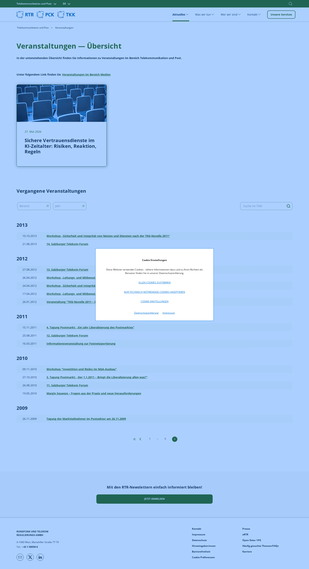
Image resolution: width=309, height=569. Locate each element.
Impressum (169, 313)
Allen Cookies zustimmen (155, 282)
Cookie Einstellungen (154, 301)
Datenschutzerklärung (146, 313)
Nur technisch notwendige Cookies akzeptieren (154, 292)
